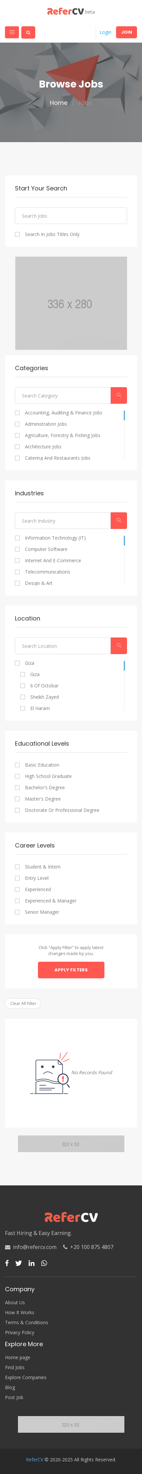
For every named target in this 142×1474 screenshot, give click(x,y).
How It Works (19, 1312)
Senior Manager (42, 912)
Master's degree (43, 799)
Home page (17, 1357)
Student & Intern (43, 866)
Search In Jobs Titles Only (52, 234)
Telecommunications (47, 572)
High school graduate (48, 776)
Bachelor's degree (45, 787)
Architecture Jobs (43, 446)
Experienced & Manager (50, 900)
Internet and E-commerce (53, 560)
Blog (10, 1387)
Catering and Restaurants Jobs (57, 458)
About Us (15, 1302)
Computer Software (46, 549)
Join (126, 32)
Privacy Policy (19, 1332)
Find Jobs (15, 1367)
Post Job (14, 1397)
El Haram (40, 708)
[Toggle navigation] (12, 32)
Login (105, 32)
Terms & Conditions (26, 1322)
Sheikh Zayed (44, 697)
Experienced (38, 889)
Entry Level (37, 878)
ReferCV (34, 1459)
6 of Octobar (44, 685)
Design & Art (39, 583)
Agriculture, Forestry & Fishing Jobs (62, 435)
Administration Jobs (46, 424)
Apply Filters (71, 970)
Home (59, 103)
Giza (29, 663)
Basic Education (42, 765)
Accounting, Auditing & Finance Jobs (63, 412)
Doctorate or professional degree (62, 810)
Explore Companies (26, 1377)
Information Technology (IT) (55, 538)
